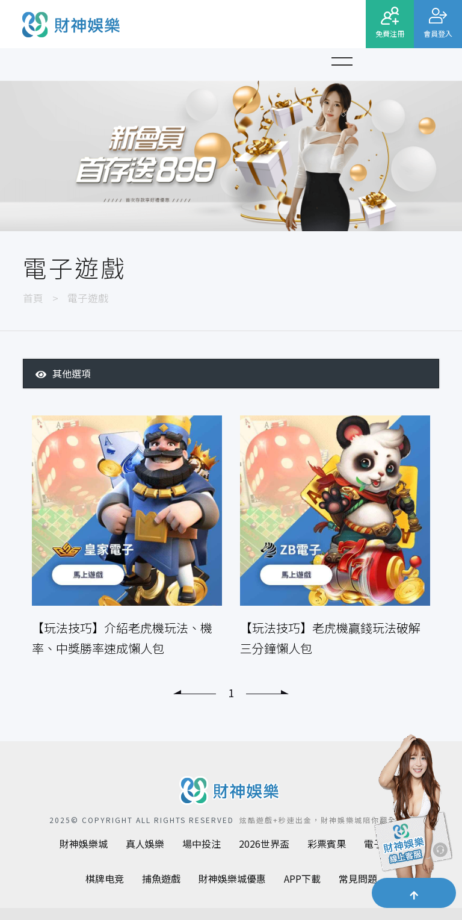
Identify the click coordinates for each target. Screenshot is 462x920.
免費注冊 (389, 33)
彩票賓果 (326, 843)
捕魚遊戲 (161, 878)
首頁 (33, 297)
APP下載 (302, 878)
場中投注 (201, 843)
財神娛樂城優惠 (232, 878)
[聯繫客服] (411, 814)
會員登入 (438, 33)
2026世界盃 (264, 843)
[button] (342, 60)
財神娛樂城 (84, 843)
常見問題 (358, 878)
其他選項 (63, 373)
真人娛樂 (145, 843)
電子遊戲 (87, 297)
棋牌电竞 (104, 878)
